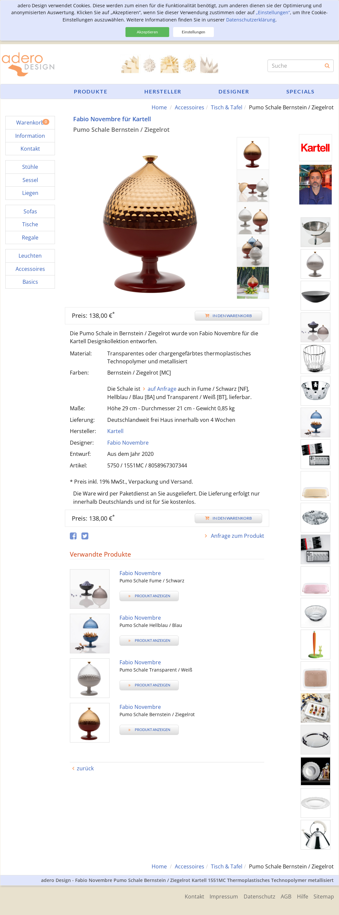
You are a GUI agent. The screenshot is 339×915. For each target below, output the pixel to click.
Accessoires (189, 107)
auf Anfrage (162, 388)
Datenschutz (256, 895)
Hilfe (301, 895)
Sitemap (324, 895)
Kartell (115, 431)
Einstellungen (193, 31)
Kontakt (188, 895)
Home (159, 107)
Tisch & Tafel (226, 107)
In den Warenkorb (228, 315)
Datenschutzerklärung (250, 20)
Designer (233, 91)
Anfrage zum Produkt (237, 535)
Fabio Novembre (128, 442)
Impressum (219, 895)
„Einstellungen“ (273, 12)
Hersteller (162, 91)
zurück (85, 768)
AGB (283, 895)
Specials (300, 91)
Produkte (90, 91)
